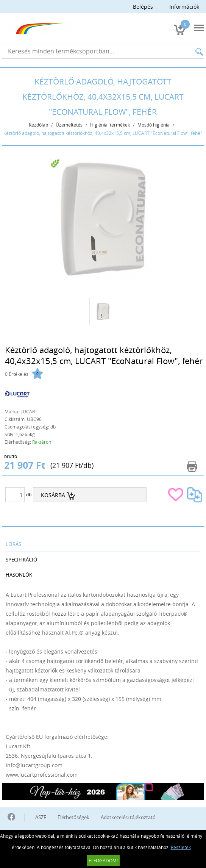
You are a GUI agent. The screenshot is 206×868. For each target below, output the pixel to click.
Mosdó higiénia (153, 125)
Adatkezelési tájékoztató (128, 817)
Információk (184, 6)
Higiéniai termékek (110, 125)
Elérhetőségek (73, 817)
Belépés (143, 6)
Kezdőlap (38, 125)
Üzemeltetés (69, 125)
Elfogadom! (103, 860)
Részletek (181, 847)
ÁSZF (40, 817)
